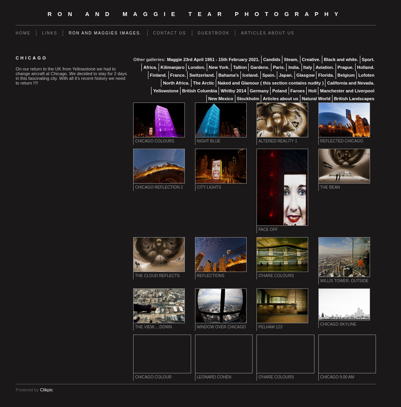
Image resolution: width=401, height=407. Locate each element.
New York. (219, 67)
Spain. (269, 75)
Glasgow (305, 75)
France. (178, 75)
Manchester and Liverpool (347, 90)
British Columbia (199, 90)
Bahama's (229, 75)
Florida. (326, 75)
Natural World (316, 98)
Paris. (279, 67)
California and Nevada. (350, 83)
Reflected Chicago (341, 141)
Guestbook (214, 33)
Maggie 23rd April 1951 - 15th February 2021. (213, 59)
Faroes (298, 90)
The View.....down (153, 327)
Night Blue (208, 141)
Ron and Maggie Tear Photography (196, 14)
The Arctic (203, 83)
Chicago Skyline (338, 324)
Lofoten (366, 75)
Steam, (291, 59)
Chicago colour (153, 377)
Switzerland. (202, 75)
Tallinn (240, 67)
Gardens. (259, 67)
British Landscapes (354, 98)
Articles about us (267, 33)
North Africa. (176, 83)
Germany (259, 90)
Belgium (346, 75)
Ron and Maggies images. (105, 33)
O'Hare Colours (276, 276)
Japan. (286, 75)
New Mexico (220, 98)
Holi (312, 90)
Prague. (346, 67)
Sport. (368, 59)
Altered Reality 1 (277, 141)
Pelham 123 (270, 327)
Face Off (268, 229)
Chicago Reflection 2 (159, 187)
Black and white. (341, 59)
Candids (271, 59)
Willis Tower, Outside (344, 281)
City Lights (209, 187)
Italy (307, 67)
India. (294, 67)
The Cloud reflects (157, 276)
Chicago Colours (154, 141)
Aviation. (325, 67)
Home (23, 33)
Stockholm (248, 98)
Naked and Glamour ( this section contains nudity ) (270, 83)
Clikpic (46, 389)
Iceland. (250, 75)
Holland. (365, 67)
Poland (279, 90)
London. (196, 67)
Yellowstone (166, 90)
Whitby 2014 (233, 90)
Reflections (211, 276)
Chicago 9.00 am (337, 377)
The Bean (330, 187)
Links (49, 33)
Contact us (169, 33)
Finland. (158, 75)
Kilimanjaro (172, 67)
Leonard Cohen (214, 377)
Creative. (311, 59)
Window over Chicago (221, 327)
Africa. (150, 67)
